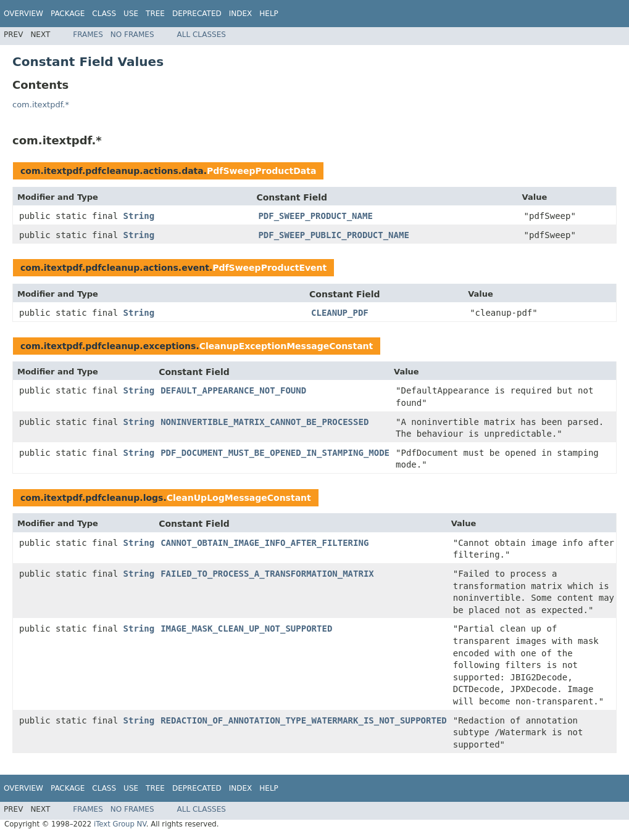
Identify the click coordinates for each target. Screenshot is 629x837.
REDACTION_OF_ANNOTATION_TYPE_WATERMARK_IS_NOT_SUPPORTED (303, 720)
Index (240, 13)
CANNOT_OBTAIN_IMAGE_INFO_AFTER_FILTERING (264, 543)
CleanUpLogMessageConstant (239, 498)
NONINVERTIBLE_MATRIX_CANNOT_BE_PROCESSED (264, 422)
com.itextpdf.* (40, 104)
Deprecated (197, 13)
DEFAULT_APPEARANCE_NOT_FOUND (233, 390)
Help (268, 13)
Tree (155, 13)
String (139, 216)
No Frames (132, 34)
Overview (23, 13)
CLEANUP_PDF (340, 313)
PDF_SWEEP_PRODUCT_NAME (315, 216)
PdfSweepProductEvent (269, 268)
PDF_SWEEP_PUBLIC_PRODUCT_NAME (333, 235)
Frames (88, 34)
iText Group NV (120, 824)
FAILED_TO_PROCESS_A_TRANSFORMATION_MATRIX (267, 574)
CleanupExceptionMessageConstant (286, 346)
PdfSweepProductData (261, 171)
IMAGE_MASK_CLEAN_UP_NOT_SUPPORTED (246, 628)
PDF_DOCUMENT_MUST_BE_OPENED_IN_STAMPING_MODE (274, 453)
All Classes (201, 34)
